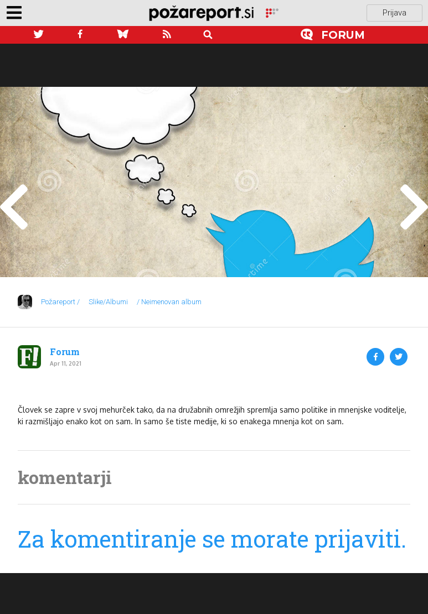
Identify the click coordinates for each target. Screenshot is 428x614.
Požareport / (60, 302)
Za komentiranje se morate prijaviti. (212, 538)
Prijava (394, 13)
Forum (65, 351)
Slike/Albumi (108, 302)
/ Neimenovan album (169, 302)
